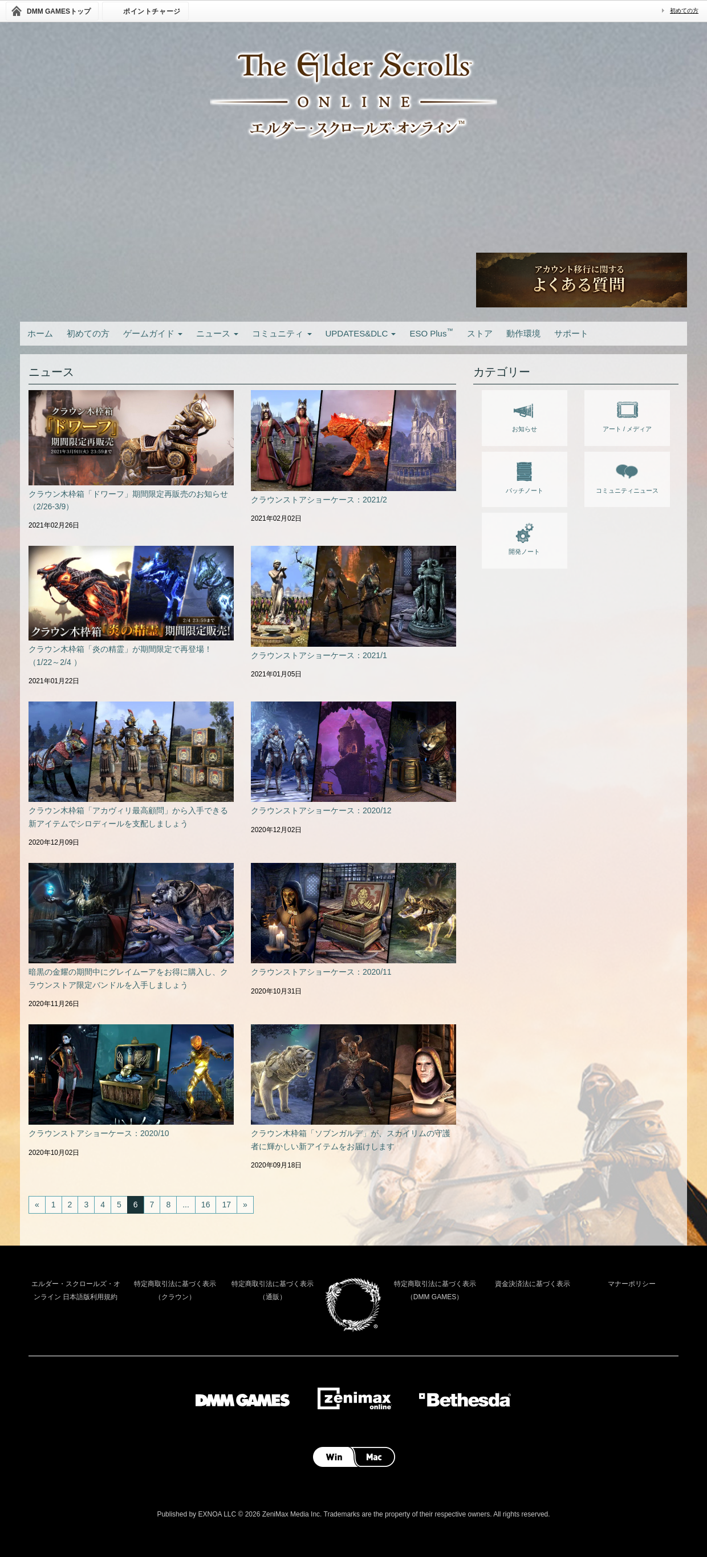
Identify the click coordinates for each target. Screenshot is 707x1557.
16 (205, 1204)
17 (226, 1204)
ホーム (40, 333)
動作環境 (523, 333)
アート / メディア (627, 414)
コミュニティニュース (627, 475)
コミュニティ (281, 333)
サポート (571, 333)
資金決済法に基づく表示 (532, 1284)
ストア (480, 333)
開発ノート (524, 536)
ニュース (217, 333)
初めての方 (684, 10)
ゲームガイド (152, 333)
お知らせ (524, 414)
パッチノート (524, 475)
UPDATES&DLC (361, 333)
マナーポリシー (632, 1284)
